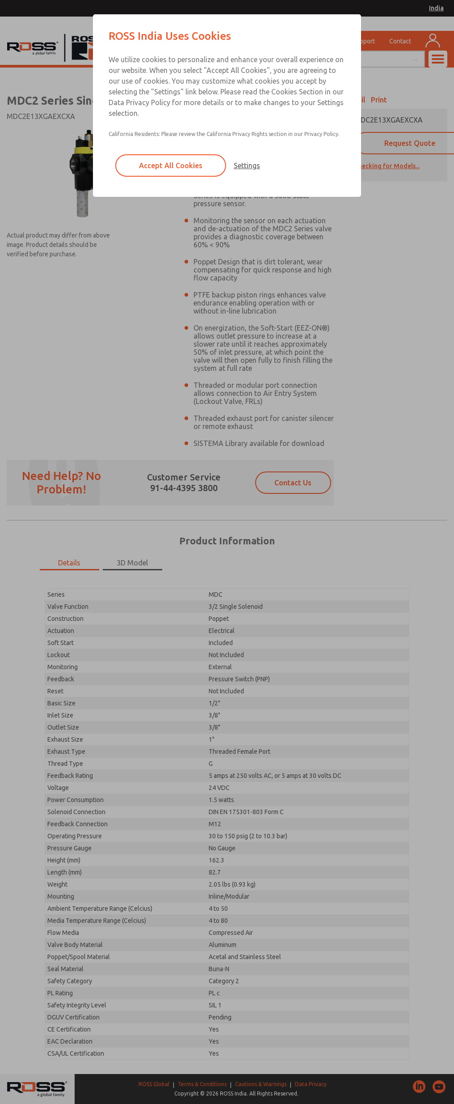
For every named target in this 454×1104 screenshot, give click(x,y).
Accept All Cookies (170, 165)
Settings (247, 165)
